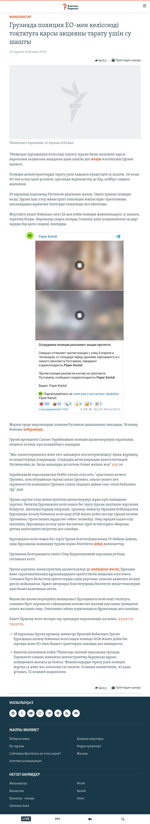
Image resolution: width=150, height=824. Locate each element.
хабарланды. (33, 429)
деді (115, 465)
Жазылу (82, 753)
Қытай (81, 791)
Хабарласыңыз (19, 738)
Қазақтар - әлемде (21, 798)
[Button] (101, 60)
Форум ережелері (89, 746)
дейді (98, 544)
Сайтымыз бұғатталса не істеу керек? (35, 753)
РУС (57, 819)
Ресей (81, 783)
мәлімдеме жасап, (106, 569)
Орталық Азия (19, 805)
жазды (96, 159)
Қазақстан (16, 791)
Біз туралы (16, 746)
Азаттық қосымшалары (25, 761)
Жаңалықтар (18, 783)
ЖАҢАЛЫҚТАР (20, 17)
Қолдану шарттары (90, 738)
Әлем (80, 798)
